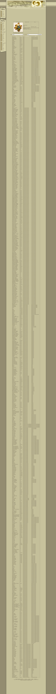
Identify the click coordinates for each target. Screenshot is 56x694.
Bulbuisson (13, 462)
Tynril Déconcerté (14, 65)
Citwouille (13, 417)
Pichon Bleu (13, 500)
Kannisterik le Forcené (15, 123)
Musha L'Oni (13, 421)
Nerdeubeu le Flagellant (15, 130)
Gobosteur (13, 310)
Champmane (13, 473)
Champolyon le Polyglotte (15, 177)
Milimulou (13, 365)
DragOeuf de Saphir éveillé (15, 344)
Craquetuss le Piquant (14, 186)
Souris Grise (13, 422)
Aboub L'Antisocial (14, 616)
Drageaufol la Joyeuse (15, 199)
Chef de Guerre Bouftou (15, 464)
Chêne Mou (13, 324)
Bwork (13, 376)
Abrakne (13, 315)
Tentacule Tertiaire (14, 78)
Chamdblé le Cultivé (14, 171)
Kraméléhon (13, 41)
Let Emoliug (13, 635)
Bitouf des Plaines (14, 91)
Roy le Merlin (13, 284)
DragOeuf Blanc (14, 341)
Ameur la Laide (14, 147)
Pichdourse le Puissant (15, 269)
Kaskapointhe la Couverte (15, 233)
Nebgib (13, 620)
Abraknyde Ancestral (14, 318)
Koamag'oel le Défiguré (15, 243)
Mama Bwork (13, 382)
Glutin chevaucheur (14, 597)
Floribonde (13, 63)
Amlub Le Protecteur (14, 626)
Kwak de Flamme (14, 395)
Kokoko (13, 98)
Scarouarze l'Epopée (14, 289)
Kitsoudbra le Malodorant (15, 236)
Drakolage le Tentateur (15, 216)
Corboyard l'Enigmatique (15, 182)
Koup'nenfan (13, 602)
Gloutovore (13, 97)
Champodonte (14, 474)
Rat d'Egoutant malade (15, 534)
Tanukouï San (13, 436)
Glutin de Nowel (14, 598)
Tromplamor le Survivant (15, 300)
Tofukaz (13, 492)
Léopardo (13, 429)
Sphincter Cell (14, 537)
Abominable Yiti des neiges (15, 583)
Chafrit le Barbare (14, 169)
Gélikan (13, 307)
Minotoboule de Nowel (15, 609)
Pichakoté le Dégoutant (15, 268)
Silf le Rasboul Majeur (14, 90)
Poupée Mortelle (14, 662)
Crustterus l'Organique (15, 194)
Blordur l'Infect (14, 157)
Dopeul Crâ (13, 557)
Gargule (13, 419)
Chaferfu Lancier (14, 571)
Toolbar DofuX (3, 32)
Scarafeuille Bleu (14, 369)
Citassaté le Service (14, 180)
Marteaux (3, 48)
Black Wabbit (13, 104)
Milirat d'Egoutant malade (15, 533)
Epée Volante (13, 578)
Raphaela (13, 524)
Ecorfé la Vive (14, 117)
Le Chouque (13, 93)
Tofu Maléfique (14, 423)
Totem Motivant (14, 667)
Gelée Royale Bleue (14, 361)
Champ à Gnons (14, 468)
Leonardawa (13, 523)
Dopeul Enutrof (14, 559)
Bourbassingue (14, 82)
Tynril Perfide (13, 67)
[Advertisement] (26, 15)
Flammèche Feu (14, 374)
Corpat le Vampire (14, 183)
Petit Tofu (13, 427)
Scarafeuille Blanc (14, 370)
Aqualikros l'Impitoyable (15, 335)
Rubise (13, 664)
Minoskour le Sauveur (14, 257)
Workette (13, 658)
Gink (12, 630)
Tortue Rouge (13, 100)
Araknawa (13, 437)
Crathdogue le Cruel (14, 188)
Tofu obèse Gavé (14, 485)
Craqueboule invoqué (14, 388)
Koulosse (13, 661)
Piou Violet (13, 542)
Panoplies (3, 25)
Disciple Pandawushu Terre (15, 448)
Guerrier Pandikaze (14, 449)
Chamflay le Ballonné (14, 172)
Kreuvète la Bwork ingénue (15, 381)
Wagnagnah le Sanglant (15, 141)
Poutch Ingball (14, 642)
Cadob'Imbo (13, 585)
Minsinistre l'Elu (14, 255)
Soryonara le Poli (14, 292)
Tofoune (13, 493)
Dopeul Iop (13, 560)
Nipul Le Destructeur (14, 639)
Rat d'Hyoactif (14, 535)
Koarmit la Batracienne (15, 244)
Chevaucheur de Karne (15, 392)
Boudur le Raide (14, 112)
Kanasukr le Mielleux (14, 121)
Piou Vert (13, 541)
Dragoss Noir (13, 337)
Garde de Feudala (14, 440)
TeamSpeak (3, 16)
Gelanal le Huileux (14, 224)
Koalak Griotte (14, 652)
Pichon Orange (14, 504)
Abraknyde (13, 317)
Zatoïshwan (13, 548)
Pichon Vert (13, 505)
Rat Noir (13, 529)
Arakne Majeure (14, 329)
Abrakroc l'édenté (14, 145)
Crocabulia (13, 340)
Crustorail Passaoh (14, 75)
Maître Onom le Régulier (15, 127)
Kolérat (13, 497)
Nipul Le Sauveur (14, 638)
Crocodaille (13, 499)
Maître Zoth (13, 57)
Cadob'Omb (13, 586)
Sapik (13, 612)
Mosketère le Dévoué (14, 259)
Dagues (3, 45)
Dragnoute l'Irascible (14, 205)
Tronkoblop (13, 508)
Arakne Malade (14, 330)
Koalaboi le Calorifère (14, 240)
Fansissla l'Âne (14, 250)
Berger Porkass (14, 519)
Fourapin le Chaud (14, 119)
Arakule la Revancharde (15, 151)
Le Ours (13, 326)
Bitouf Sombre (14, 64)
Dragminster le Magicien (15, 203)
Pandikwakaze (14, 452)
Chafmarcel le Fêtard (14, 168)
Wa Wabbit (13, 102)
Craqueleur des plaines (15, 389)
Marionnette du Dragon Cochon (16, 605)
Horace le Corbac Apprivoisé (15, 509)
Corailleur (13, 71)
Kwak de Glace (14, 397)
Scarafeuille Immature (14, 371)
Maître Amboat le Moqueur (15, 126)
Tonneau (13, 53)
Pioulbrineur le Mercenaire (15, 274)
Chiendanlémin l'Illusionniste (15, 143)
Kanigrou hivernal (14, 590)
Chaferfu (13, 570)
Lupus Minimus (14, 425)
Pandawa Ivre (13, 455)
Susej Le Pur (13, 641)
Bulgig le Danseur (14, 161)
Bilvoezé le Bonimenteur (15, 153)
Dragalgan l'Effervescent (15, 197)
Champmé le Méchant (14, 176)
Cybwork (13, 380)
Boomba (13, 94)
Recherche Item (4, 31)
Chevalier (13, 672)
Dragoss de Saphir (14, 352)
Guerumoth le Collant (14, 231)
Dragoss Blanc (14, 350)
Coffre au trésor (14, 643)
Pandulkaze (13, 453)
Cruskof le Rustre (14, 192)
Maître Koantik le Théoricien (15, 128)
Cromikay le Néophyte (14, 191)
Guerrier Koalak (14, 649)
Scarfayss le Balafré (14, 288)
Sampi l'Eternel (14, 139)
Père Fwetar (13, 589)
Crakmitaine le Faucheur (15, 184)
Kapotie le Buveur (14, 512)
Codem (13, 627)
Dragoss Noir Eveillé (14, 336)
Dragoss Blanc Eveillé (14, 351)
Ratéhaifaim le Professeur (15, 281)
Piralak (13, 657)
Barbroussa (13, 52)
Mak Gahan (13, 408)
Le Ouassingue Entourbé (15, 80)
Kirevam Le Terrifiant (14, 634)
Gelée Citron (13, 358)
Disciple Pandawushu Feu (15, 447)
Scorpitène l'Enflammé (15, 218)
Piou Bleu (13, 538)
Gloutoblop (13, 507)
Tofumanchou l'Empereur (15, 296)
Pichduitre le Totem (14, 270)
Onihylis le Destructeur (15, 131)
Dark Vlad (13, 414)
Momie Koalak (14, 656)
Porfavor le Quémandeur (15, 279)
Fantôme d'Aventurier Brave (15, 412)
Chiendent (13, 61)
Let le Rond (13, 251)
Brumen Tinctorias (14, 550)
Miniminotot (13, 410)
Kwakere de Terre (14, 400)
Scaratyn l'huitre (14, 287)
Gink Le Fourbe (14, 631)
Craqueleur (13, 574)
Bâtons (3, 44)
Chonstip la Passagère (15, 179)
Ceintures (3, 37)
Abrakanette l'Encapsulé (15, 109)
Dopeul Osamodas (14, 575)
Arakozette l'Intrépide (14, 150)
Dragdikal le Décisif (14, 198)
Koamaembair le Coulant (15, 242)
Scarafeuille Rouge (14, 373)
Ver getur (13, 591)
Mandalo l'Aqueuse (14, 254)
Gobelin (13, 393)
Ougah (13, 475)
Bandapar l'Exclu (14, 115)
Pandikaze (13, 456)
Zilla (12, 445)
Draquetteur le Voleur (14, 217)
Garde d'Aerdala (14, 441)
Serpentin (13, 520)
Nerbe (13, 60)
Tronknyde (13, 325)
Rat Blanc (13, 527)
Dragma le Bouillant (14, 202)
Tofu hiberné (13, 613)
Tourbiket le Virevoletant (15, 261)
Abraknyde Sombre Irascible (15, 321)
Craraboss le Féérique (15, 187)
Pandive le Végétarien (14, 266)
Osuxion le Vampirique (15, 132)
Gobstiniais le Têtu (14, 229)
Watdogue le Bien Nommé (15, 142)
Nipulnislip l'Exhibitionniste (15, 262)
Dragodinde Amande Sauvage (15, 514)
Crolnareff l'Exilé (14, 190)
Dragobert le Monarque (15, 206)
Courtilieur (13, 311)
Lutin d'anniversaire (14, 391)
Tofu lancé (13, 582)
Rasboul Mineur (14, 85)
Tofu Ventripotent (14, 490)
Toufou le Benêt (14, 302)
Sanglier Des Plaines (14, 518)
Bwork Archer (13, 377)
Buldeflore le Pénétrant (15, 162)
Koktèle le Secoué (14, 246)
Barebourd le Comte (14, 116)
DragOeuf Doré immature (15, 347)
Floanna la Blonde (14, 220)
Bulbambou (13, 460)
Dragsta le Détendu (14, 209)
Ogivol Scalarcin (14, 546)
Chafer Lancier (14, 406)
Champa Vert (13, 471)
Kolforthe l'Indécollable (15, 247)
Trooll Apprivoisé (14, 367)
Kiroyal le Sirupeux (14, 235)
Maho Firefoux (14, 430)
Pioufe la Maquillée (14, 272)
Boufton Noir (13, 463)
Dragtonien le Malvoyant (15, 213)
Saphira (13, 660)
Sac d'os (13, 567)
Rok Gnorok (13, 553)
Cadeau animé (14, 563)
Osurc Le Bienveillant (14, 624)
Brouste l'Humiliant (14, 221)
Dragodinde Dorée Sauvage (15, 515)
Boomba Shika (14, 95)
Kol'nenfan (13, 601)
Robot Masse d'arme (14, 669)
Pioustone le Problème (15, 276)
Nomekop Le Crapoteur (15, 552)
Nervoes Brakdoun (14, 545)
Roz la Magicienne (14, 285)
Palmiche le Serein (14, 136)
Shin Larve (13, 477)
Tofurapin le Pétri (14, 295)
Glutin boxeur (13, 594)
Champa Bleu (13, 466)
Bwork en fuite (14, 378)
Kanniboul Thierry (14, 39)
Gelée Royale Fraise (14, 363)
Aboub (13, 615)
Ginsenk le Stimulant (14, 227)
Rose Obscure (14, 481)
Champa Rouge (14, 470)
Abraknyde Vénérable (14, 322)
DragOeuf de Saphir (14, 343)
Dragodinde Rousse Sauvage (15, 516)
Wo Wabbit (13, 106)
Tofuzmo (13, 494)
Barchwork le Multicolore (15, 158)
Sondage (3, 14)
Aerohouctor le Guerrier (15, 333)
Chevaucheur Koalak (14, 646)
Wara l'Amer (13, 303)
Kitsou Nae (13, 432)
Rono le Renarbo (14, 511)
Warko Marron (14, 645)
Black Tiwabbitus (14, 593)
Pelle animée (13, 579)
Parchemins (3, 29)
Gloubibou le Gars (14, 228)
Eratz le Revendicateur (15, 544)
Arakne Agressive (14, 328)
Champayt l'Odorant (14, 175)
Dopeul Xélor (13, 556)
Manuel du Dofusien (3, 23)
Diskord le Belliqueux (14, 195)
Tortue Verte (13, 101)
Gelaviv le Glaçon (14, 225)
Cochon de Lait (14, 384)
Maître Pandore (14, 444)
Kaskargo (13, 48)
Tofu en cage (13, 489)
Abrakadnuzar (14, 108)
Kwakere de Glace (14, 399)
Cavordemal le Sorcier (15, 165)
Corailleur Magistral (14, 72)
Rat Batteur (13, 526)
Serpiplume (13, 46)
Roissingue (13, 83)
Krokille (13, 356)
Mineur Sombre (14, 668)
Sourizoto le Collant (14, 120)
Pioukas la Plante (14, 273)
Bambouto (13, 459)
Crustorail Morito (14, 74)
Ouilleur (13, 313)
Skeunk (13, 665)
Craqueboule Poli (14, 86)
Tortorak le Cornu (14, 298)
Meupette (13, 50)
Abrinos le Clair (14, 146)
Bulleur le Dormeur (14, 160)
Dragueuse (13, 355)
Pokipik (13, 611)
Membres (3, 13)
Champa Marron (14, 467)
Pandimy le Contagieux (15, 265)
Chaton (13, 572)
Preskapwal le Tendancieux (15, 280)
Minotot (13, 44)
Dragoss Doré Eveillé (14, 354)
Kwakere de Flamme (14, 396)
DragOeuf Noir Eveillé (14, 348)
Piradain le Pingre (14, 277)
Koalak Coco (13, 650)
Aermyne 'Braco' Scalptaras (15, 549)
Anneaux (3, 34)
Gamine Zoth (13, 56)
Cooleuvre (13, 438)
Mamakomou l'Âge (14, 253)
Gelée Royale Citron (14, 362)
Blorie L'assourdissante (15, 156)
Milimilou (13, 426)
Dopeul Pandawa (14, 561)
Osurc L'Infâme (14, 623)
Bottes (2, 35)
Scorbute (13, 496)
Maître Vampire (14, 415)
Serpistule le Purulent (14, 291)
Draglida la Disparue (14, 201)
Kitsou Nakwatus (14, 600)
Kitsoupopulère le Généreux (15, 238)
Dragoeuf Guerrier (14, 332)
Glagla (13, 596)
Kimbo (13, 49)
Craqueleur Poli (14, 87)
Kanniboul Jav (14, 37)
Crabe (13, 501)
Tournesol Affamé (14, 479)
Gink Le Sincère (14, 632)
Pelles (2, 49)
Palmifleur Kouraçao (14, 68)
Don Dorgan (13, 385)
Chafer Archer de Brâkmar (15, 671)
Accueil (3, 11)
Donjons (3, 26)
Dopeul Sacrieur (14, 576)
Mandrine (13, 42)
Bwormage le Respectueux (15, 164)
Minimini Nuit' (13, 608)
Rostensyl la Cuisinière (15, 283)
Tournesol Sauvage (14, 482)
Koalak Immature (14, 653)
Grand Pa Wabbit (14, 105)
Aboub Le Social (14, 617)
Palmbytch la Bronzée (14, 135)
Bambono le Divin (14, 113)
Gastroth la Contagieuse (15, 223)
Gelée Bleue (13, 359)
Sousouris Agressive (14, 522)
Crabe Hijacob (14, 306)
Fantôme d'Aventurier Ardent (15, 411)
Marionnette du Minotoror (15, 606)
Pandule (13, 458)
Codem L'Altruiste (14, 628)
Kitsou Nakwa (13, 433)
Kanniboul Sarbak (14, 38)
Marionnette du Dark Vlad (15, 604)
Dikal (12, 565)
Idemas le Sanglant (14, 619)
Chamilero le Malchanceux (15, 173)
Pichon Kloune (14, 503)
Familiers (3, 27)
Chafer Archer (14, 403)
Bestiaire (3, 30)
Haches (3, 47)
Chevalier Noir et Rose (15, 79)
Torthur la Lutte (14, 299)
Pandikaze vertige (14, 451)
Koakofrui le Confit (14, 239)
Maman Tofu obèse (14, 486)
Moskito (13, 478)
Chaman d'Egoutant (14, 530)
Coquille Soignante (14, 339)
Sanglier (13, 568)
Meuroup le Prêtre (14, 258)
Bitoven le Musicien (14, 294)
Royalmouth (13, 314)
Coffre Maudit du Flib (14, 54)
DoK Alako (13, 647)
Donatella (13, 531)
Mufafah (13, 89)
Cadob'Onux (13, 587)
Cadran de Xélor (14, 564)
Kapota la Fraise (14, 232)
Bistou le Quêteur (14, 154)
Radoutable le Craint (14, 138)
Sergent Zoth (13, 59)
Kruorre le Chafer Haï (14, 407)
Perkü (13, 309)
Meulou (13, 366)
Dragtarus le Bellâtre (14, 212)
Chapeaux (3, 38)
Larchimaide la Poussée (15, 124)
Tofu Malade (13, 488)
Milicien (13, 673)
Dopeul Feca (13, 555)
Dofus (2, 39)
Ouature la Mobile (14, 134)
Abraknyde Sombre (14, 320)
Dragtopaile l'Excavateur (15, 214)
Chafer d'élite (13, 404)
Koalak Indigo (13, 654)
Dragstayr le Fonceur (14, 210)
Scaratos (13, 45)
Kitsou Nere (13, 434)
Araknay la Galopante (14, 149)
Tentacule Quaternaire (14, 76)
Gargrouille (13, 418)
